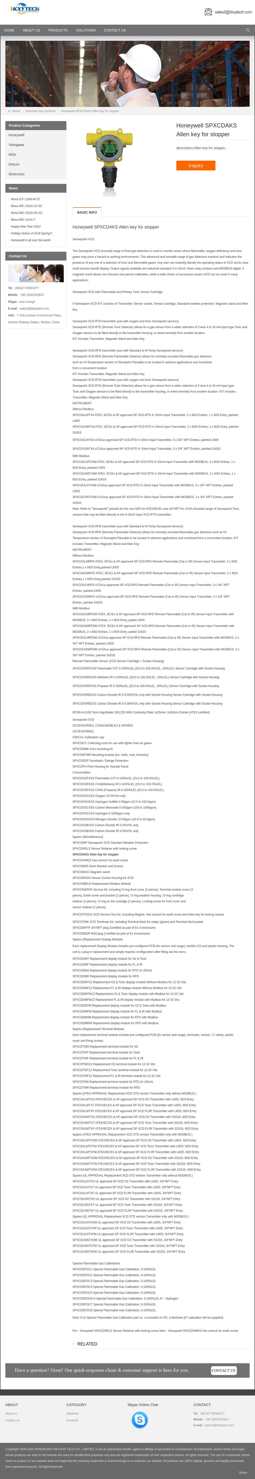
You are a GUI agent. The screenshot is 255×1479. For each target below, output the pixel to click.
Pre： (76, 1331)
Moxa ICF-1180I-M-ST (25, 199)
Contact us (12, 1420)
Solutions (86, 30)
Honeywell (16, 135)
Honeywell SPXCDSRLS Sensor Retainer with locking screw (119, 1331)
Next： (164, 1331)
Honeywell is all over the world (30, 240)
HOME (9, 30)
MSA (12, 154)
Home (16, 111)
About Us (31, 30)
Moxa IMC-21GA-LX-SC (26, 206)
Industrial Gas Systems (41, 111)
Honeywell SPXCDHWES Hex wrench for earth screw (203, 1331)
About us (11, 1413)
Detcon (14, 164)
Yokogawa (16, 145)
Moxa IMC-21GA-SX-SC (27, 213)
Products (58, 30)
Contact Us (115, 30)
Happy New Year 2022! (26, 226)
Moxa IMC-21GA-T (23, 219)
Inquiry (196, 165)
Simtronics (16, 174)
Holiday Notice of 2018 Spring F (31, 233)
